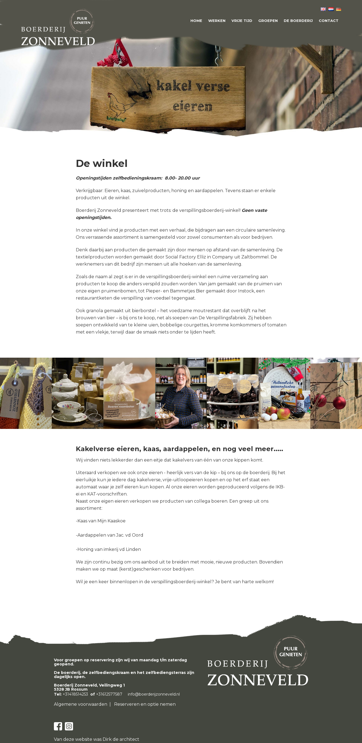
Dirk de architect (121, 739)
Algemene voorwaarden (80, 704)
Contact (328, 20)
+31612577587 (109, 694)
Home (196, 20)
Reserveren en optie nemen (145, 704)
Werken (216, 20)
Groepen (268, 20)
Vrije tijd (241, 20)
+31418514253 (75, 694)
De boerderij (298, 20)
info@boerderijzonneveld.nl (154, 694)
